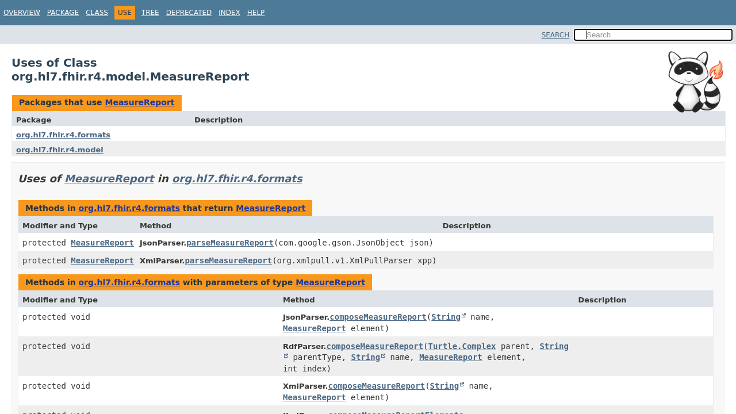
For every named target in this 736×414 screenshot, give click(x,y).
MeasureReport (139, 102)
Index (229, 13)
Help (256, 13)
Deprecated (189, 13)
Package (63, 13)
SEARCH (556, 35)
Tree (150, 13)
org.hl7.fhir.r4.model (59, 149)
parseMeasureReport (230, 242)
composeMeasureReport (378, 316)
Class (97, 13)
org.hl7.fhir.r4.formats (63, 135)
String (446, 316)
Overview (21, 13)
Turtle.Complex (462, 346)
